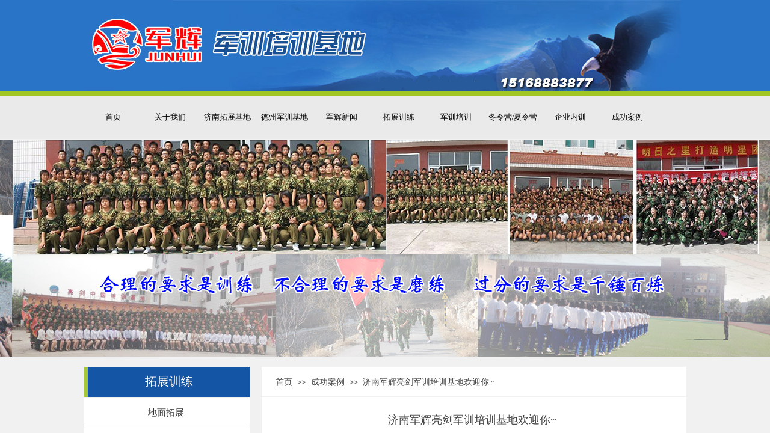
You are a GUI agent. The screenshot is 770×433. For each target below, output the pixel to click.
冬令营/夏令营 (513, 116)
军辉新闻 (341, 116)
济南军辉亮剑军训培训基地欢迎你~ (428, 382)
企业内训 (570, 116)
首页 (113, 116)
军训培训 (456, 116)
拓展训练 (398, 116)
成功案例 (627, 116)
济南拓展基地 (227, 116)
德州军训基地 (284, 116)
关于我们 (170, 116)
